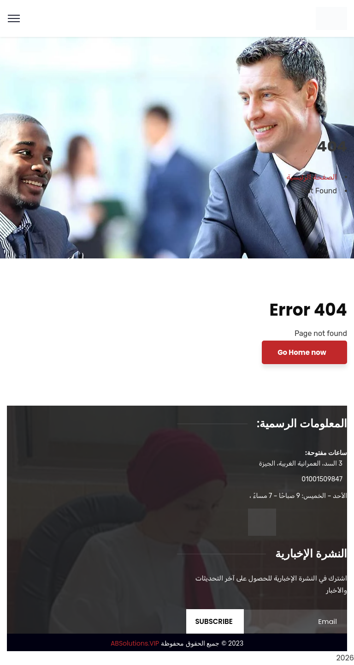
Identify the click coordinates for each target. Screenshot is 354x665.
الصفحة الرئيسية (312, 177)
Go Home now (302, 352)
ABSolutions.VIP (135, 643)
